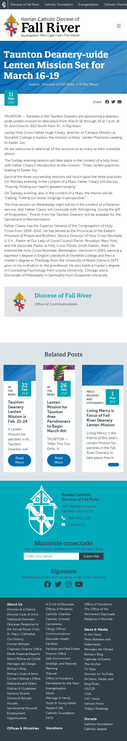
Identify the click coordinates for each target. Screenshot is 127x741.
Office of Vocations (59, 678)
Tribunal (51, 673)
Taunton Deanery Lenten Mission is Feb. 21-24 (17, 412)
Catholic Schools (58, 619)
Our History (15, 639)
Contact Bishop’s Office (23, 679)
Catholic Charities (58, 614)
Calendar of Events (97, 659)
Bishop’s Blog (16, 669)
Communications (58, 634)
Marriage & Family (58, 698)
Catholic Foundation (58, 4)
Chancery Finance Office (24, 649)
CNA (87, 694)
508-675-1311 (79, 518)
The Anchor (92, 664)
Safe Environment (58, 658)
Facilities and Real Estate (63, 649)
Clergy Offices (56, 629)
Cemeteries (54, 624)
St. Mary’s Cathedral (21, 634)
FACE (49, 718)
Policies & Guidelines (21, 688)
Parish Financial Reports (23, 654)
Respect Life (54, 708)
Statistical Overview (21, 619)
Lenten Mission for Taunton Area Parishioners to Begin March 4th (58, 417)
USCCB (89, 689)
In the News (12, 391)
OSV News (92, 699)
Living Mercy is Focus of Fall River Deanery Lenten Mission (101, 417)
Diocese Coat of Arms (22, 614)
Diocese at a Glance (21, 609)
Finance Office (56, 654)
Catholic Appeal (95, 729)
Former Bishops (18, 644)
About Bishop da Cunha (23, 659)
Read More (19, 460)
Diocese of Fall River (25, 4)
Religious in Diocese (98, 619)
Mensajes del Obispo (21, 664)
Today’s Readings (96, 709)
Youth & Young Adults (61, 703)
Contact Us (77, 524)
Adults (50, 693)
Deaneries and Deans (22, 683)
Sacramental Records (22, 708)
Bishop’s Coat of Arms (22, 674)
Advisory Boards (18, 693)
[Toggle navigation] (119, 26)
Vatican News (94, 703)
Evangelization (88, 4)
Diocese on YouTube (98, 674)
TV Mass (90, 669)
